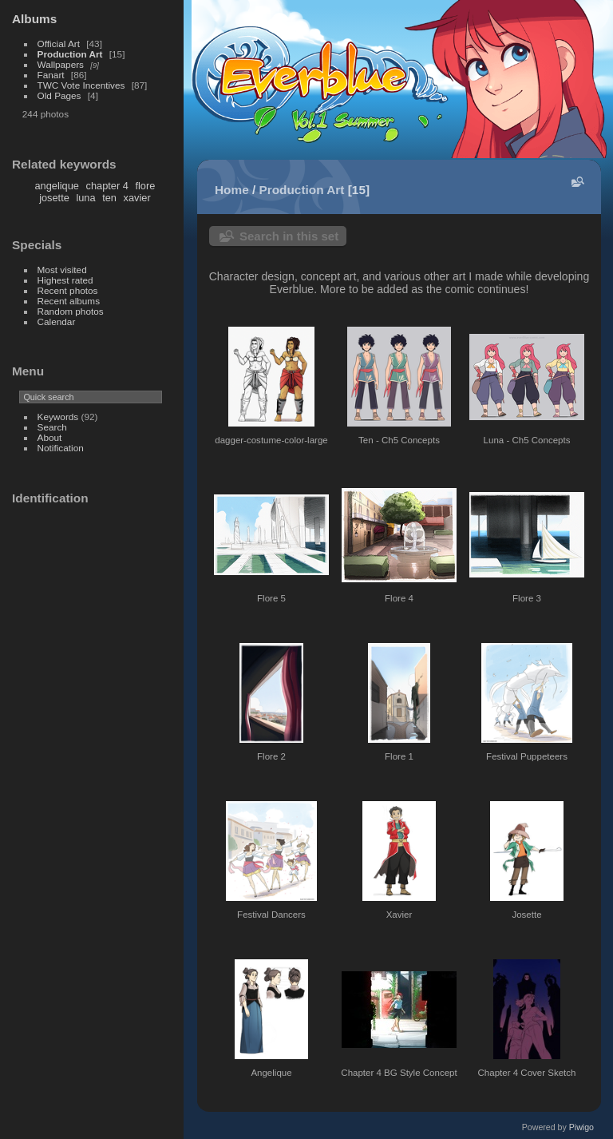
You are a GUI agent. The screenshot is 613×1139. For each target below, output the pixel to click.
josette (54, 198)
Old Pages (59, 95)
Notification (61, 448)
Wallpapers (61, 64)
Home (232, 189)
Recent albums (69, 301)
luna (85, 198)
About (50, 437)
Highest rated (65, 280)
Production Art (70, 54)
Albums (34, 19)
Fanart (51, 74)
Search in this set (288, 236)
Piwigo (581, 1127)
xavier (137, 198)
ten (109, 198)
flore (145, 186)
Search (52, 427)
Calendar (57, 321)
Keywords (58, 416)
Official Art (59, 43)
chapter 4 (107, 186)
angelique (56, 186)
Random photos (71, 311)
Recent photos (68, 290)
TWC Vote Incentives (81, 85)
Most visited (62, 269)
